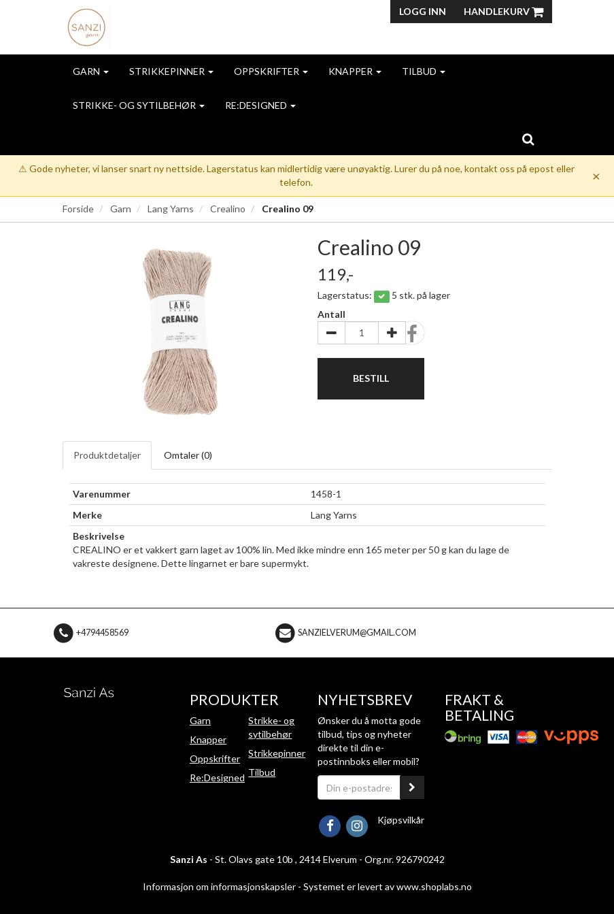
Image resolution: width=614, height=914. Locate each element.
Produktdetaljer (107, 455)
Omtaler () (188, 455)
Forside (78, 208)
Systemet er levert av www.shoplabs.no (387, 886)
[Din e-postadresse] (359, 787)
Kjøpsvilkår (400, 820)
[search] (528, 139)
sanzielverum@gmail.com (357, 632)
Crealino (227, 208)
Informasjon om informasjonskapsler (219, 886)
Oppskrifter (271, 71)
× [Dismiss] (596, 175)
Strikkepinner (171, 71)
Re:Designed (260, 105)
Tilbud (423, 71)
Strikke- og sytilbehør (139, 105)
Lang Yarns (171, 208)
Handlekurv (503, 11)
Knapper (354, 71)
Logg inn (422, 11)
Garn (91, 71)
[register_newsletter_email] (412, 787)
